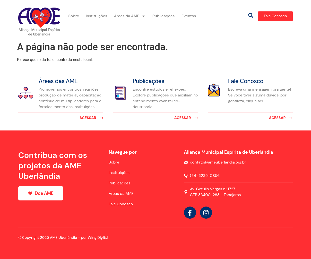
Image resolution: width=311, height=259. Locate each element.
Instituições (96, 15)
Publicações (163, 15)
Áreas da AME (130, 16)
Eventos (188, 15)
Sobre (73, 15)
